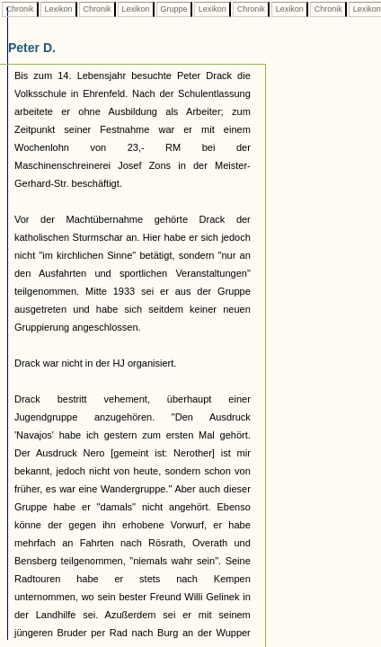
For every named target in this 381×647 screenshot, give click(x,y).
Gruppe (174, 8)
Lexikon (58, 8)
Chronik (20, 8)
